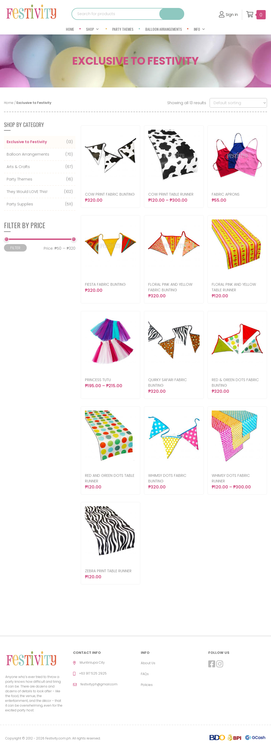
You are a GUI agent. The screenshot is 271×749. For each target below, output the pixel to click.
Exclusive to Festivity (27, 141)
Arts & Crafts (18, 166)
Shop (92, 29)
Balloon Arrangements (163, 29)
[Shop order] (238, 103)
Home (70, 29)
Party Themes (122, 29)
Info (199, 29)
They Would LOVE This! (27, 191)
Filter (15, 247)
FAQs (145, 674)
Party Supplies (20, 204)
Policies (147, 684)
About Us (148, 663)
